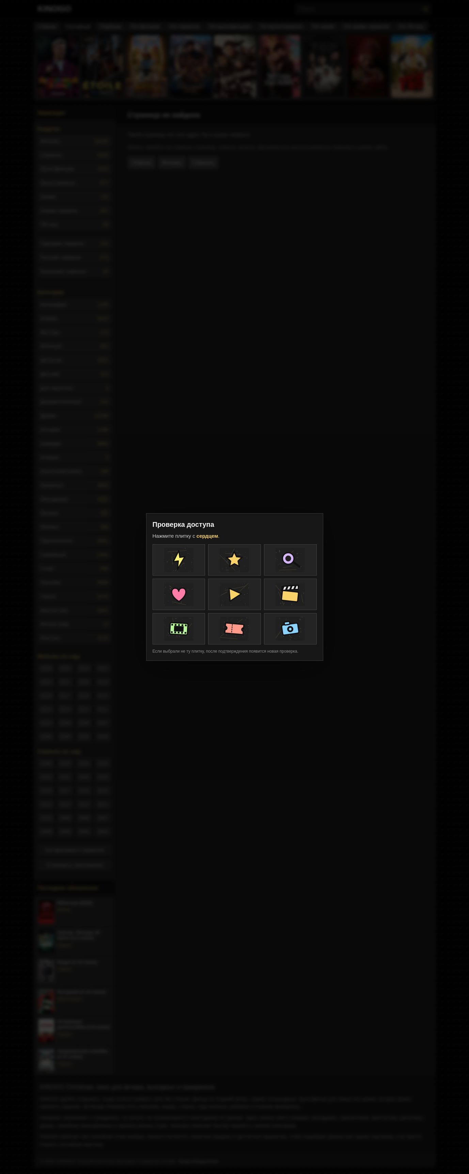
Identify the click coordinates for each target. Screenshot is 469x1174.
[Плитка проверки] (179, 560)
